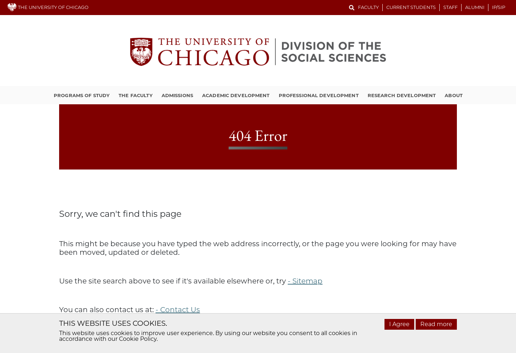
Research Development (402, 95)
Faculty (368, 7)
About (454, 95)
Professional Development (319, 95)
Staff (450, 7)
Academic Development (236, 95)
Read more (436, 324)
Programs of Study (82, 95)
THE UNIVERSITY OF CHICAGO (48, 7)
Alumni (474, 7)
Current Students (411, 7)
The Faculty (135, 95)
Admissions (177, 95)
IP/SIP (498, 7)
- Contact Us (178, 309)
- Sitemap (305, 281)
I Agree (399, 324)
